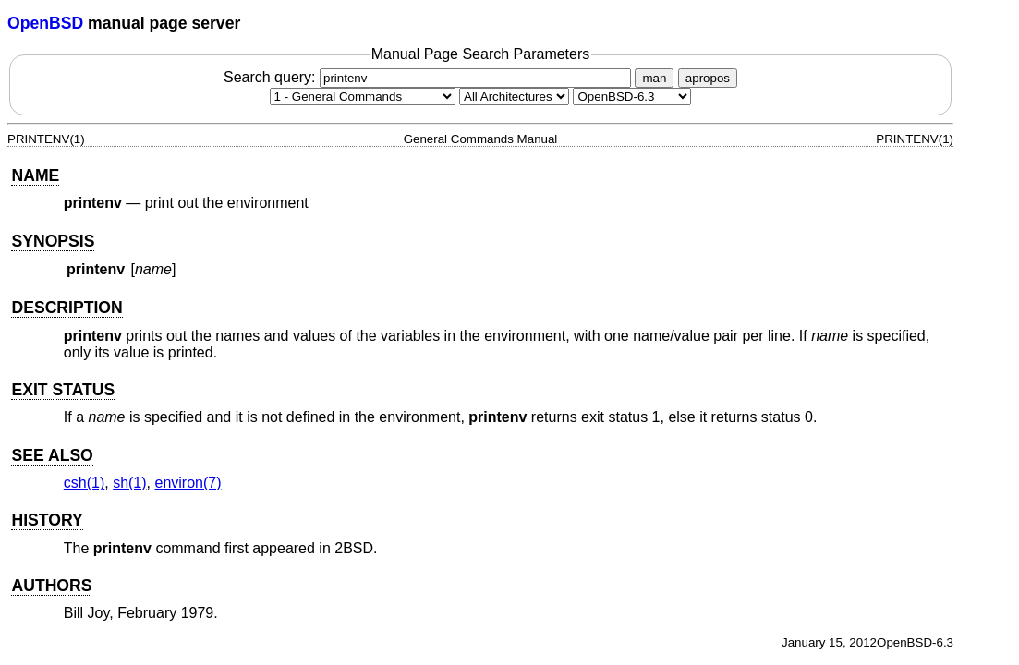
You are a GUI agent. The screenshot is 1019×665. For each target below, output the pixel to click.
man (654, 78)
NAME (35, 175)
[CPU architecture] (514, 96)
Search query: (430, 77)
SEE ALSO (51, 455)
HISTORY (46, 520)
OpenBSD (45, 23)
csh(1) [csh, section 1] (84, 482)
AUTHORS (51, 585)
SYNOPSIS (52, 241)
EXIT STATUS (63, 390)
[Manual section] (362, 96)
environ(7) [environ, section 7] (187, 482)
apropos (707, 78)
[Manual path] (632, 96)
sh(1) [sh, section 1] (129, 482)
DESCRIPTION (66, 307)
